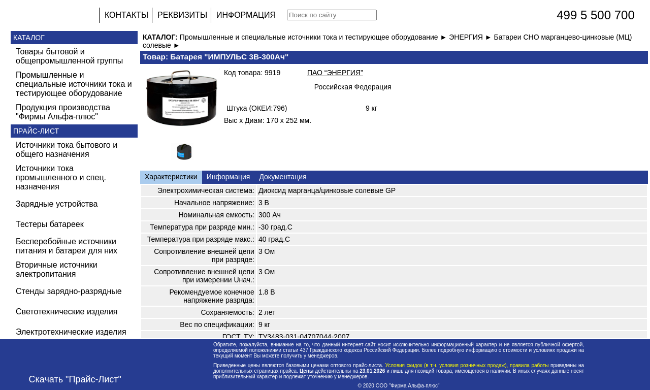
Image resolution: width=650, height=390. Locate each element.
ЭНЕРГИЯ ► (471, 37)
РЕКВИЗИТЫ (182, 15)
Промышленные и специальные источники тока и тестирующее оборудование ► (314, 37)
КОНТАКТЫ (126, 15)
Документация (282, 177)
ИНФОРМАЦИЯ (246, 15)
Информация (228, 177)
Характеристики (171, 177)
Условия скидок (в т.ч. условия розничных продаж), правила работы (466, 365)
